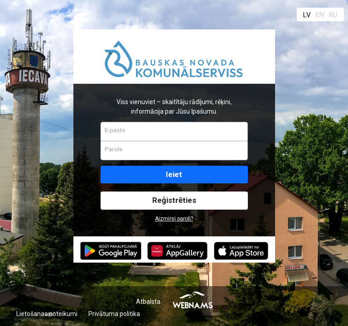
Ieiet (174, 174)
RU (333, 15)
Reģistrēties (174, 200)
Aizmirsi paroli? (174, 219)
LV (307, 15)
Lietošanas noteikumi (46, 313)
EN (320, 15)
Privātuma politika (114, 313)
